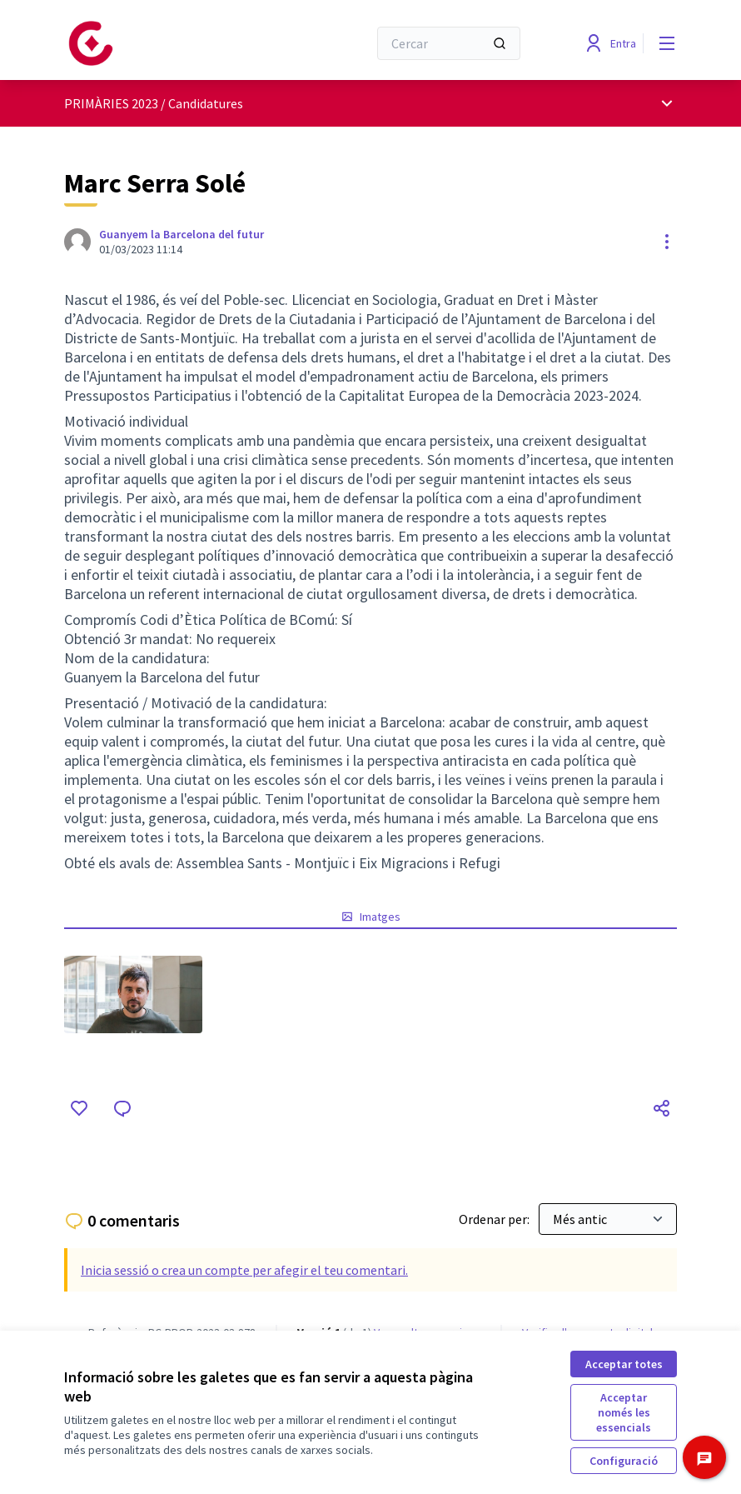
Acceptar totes (624, 1364)
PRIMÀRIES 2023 (111, 103)
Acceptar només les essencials (623, 1412)
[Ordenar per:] (608, 1219)
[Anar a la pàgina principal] (175, 43)
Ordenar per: (495, 1219)
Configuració (623, 1460)
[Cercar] (449, 43)
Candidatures (205, 103)
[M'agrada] (79, 1108)
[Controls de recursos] (667, 242)
